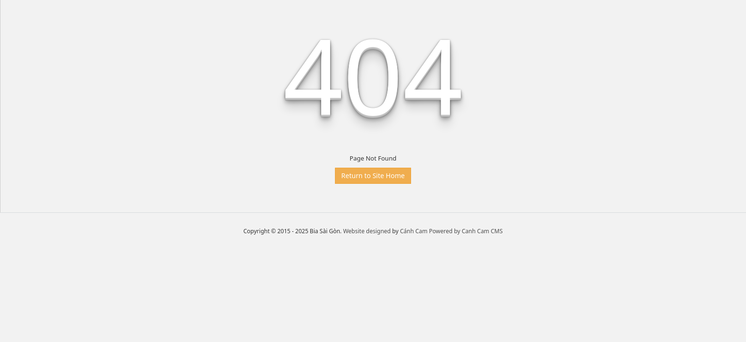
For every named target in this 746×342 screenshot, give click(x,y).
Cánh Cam (414, 231)
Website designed (367, 231)
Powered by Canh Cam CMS (466, 231)
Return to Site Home (372, 175)
